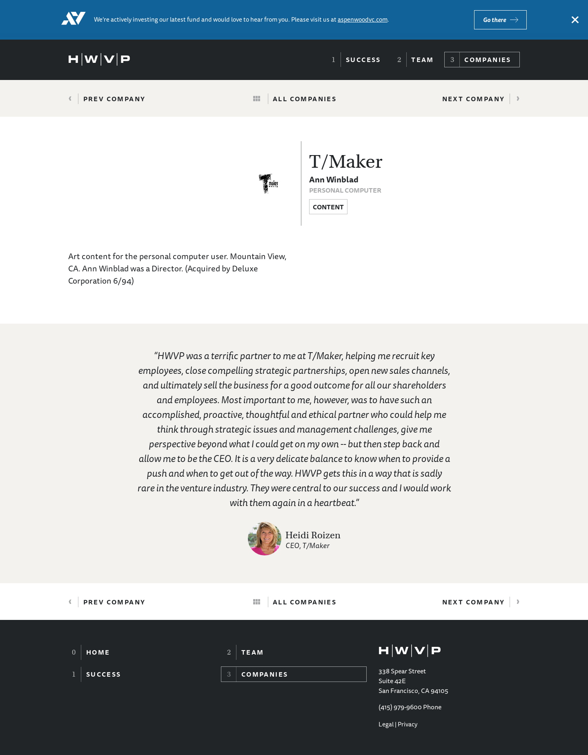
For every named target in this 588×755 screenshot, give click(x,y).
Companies (487, 59)
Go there (494, 19)
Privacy (407, 724)
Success (363, 59)
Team (422, 59)
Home (98, 652)
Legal (386, 724)
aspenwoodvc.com (363, 19)
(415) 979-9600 (400, 707)
